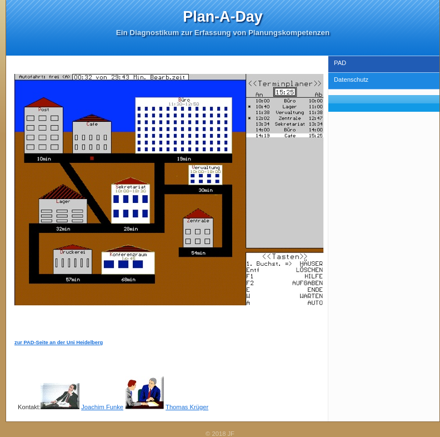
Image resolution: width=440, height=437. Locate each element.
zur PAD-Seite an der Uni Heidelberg (58, 342)
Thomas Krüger (187, 407)
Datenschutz (351, 79)
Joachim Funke (102, 407)
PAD (340, 62)
